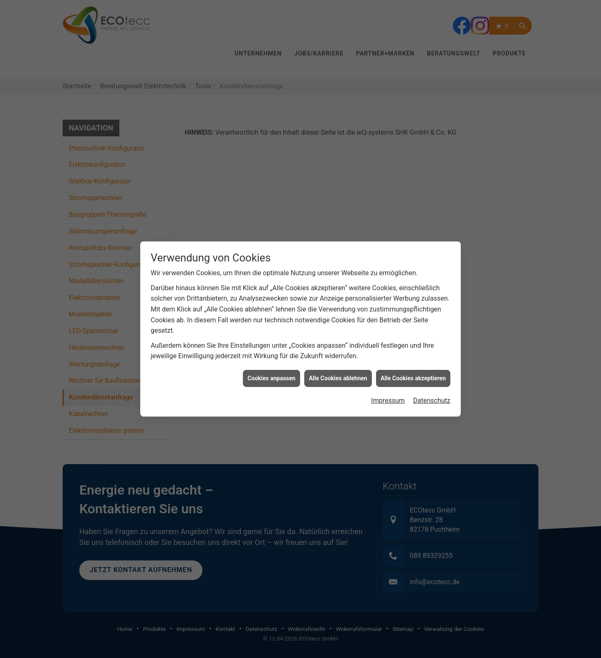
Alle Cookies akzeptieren (413, 371)
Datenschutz (431, 394)
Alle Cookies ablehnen (338, 371)
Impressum (388, 394)
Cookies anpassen (271, 371)
